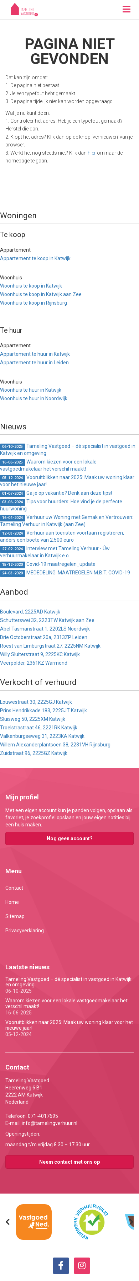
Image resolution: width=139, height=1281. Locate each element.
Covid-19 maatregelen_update (48, 564)
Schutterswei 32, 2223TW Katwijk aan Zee (47, 620)
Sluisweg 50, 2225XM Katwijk (32, 719)
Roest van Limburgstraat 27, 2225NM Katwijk (50, 646)
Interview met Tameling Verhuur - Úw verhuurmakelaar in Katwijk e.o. (55, 552)
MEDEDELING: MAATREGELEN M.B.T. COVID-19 (65, 573)
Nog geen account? (70, 838)
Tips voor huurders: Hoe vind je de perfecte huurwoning (61, 505)
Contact (14, 888)
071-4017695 (43, 1116)
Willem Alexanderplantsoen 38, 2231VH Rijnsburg (55, 744)
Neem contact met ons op (69, 1162)
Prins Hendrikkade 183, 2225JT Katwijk (43, 710)
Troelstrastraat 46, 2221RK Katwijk (38, 727)
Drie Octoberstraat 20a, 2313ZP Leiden (43, 637)
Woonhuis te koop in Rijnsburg (33, 303)
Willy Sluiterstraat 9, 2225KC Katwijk (40, 654)
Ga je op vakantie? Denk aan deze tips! (56, 493)
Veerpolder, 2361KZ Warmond (33, 663)
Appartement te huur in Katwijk (35, 354)
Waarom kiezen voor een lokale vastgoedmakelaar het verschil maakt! (48, 465)
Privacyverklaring (24, 930)
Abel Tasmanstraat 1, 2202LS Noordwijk (45, 629)
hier (92, 153)
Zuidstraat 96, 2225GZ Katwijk (33, 753)
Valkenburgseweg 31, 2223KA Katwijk (42, 736)
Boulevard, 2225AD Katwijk (30, 612)
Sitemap (15, 916)
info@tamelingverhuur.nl (49, 1123)
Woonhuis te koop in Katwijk (31, 286)
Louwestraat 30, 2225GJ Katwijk (36, 702)
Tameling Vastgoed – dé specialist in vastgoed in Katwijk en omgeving (67, 449)
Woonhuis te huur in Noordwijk (33, 398)
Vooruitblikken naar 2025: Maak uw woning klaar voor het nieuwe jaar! (67, 481)
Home (12, 902)
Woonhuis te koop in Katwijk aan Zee (41, 294)
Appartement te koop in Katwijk (35, 258)
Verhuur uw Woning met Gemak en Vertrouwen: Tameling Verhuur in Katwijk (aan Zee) (66, 520)
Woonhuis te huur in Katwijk (30, 390)
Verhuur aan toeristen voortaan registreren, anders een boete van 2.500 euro (62, 536)
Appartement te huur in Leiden (34, 362)
